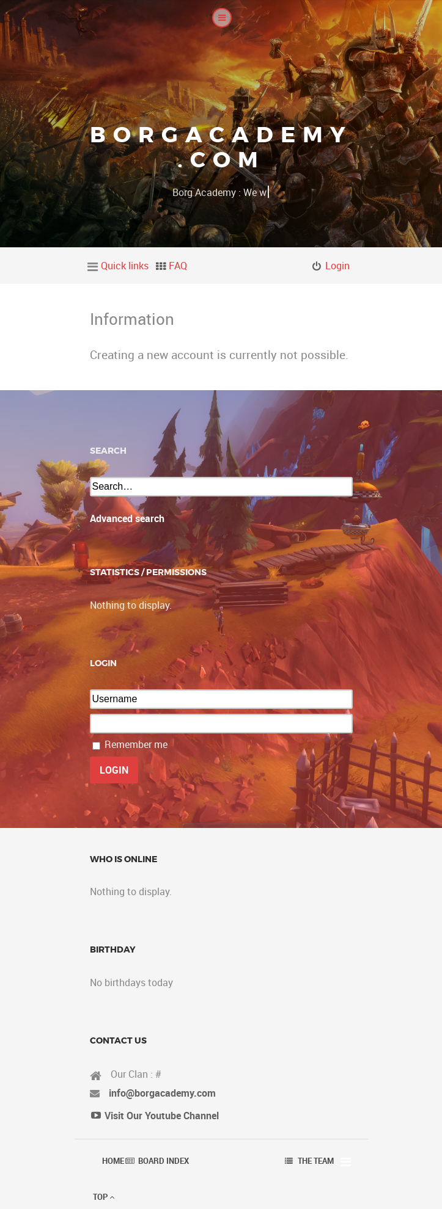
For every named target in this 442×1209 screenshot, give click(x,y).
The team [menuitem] (316, 1160)
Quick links (125, 265)
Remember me (136, 744)
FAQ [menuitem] (178, 265)
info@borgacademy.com (162, 1093)
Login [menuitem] (337, 265)
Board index (163, 1160)
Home (113, 1160)
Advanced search (127, 518)
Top (103, 1196)
